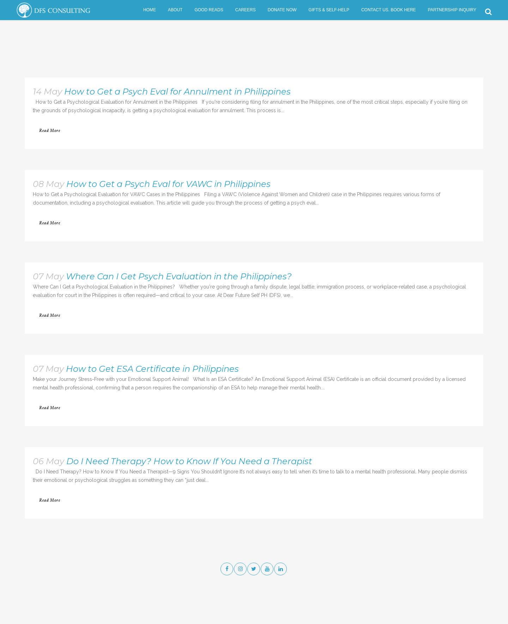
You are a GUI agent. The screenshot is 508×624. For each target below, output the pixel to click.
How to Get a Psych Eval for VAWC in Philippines (168, 184)
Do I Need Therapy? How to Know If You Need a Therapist (189, 461)
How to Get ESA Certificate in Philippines (152, 369)
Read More (49, 131)
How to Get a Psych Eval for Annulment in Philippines (177, 91)
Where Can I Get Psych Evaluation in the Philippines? (179, 276)
